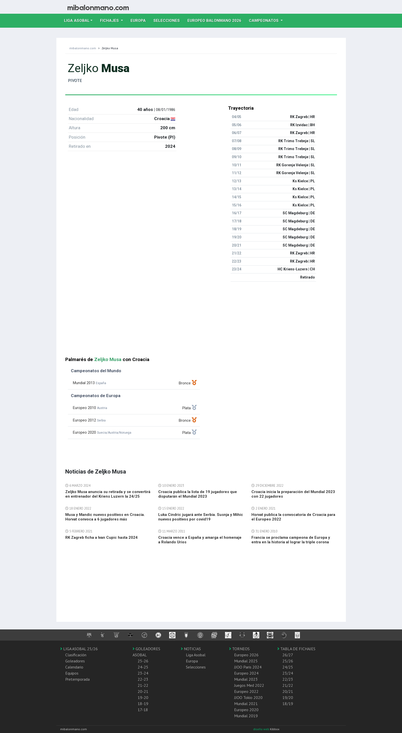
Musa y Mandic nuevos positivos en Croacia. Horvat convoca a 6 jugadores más (105, 517)
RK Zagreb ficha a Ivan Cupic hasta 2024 (101, 537)
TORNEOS (239, 648)
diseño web (261, 729)
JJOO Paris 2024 (248, 667)
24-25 (143, 667)
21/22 (287, 685)
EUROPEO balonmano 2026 (216, 20)
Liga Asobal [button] (77, 20)
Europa (140, 20)
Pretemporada (77, 679)
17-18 (143, 709)
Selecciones (168, 20)
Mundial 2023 (246, 679)
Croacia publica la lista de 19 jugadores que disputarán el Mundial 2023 (197, 494)
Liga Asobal (195, 654)
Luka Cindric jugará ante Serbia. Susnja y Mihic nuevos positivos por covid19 (200, 517)
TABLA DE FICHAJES (296, 648)
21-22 (143, 685)
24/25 (287, 667)
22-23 (143, 679)
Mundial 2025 (246, 660)
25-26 (143, 660)
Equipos (71, 673)
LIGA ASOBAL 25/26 (79, 648)
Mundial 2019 (246, 715)
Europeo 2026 (246, 654)
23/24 (287, 673)
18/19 (287, 703)
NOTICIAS (191, 648)
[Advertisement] (201, 321)
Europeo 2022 (246, 691)
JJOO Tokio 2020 (248, 697)
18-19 (143, 703)
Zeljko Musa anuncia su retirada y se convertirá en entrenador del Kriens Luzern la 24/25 (107, 494)
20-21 (143, 691)
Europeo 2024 (246, 673)
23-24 (143, 673)
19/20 (287, 697)
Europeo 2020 (246, 709)
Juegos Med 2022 (249, 685)
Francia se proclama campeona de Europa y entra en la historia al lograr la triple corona (290, 539)
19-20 (143, 697)
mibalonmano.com (82, 48)
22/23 (287, 679)
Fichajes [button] (110, 20)
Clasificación (75, 654)
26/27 (287, 654)
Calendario (74, 667)
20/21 (287, 691)
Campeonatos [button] (264, 20)
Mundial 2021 (246, 703)
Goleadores (75, 660)
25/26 (287, 660)
